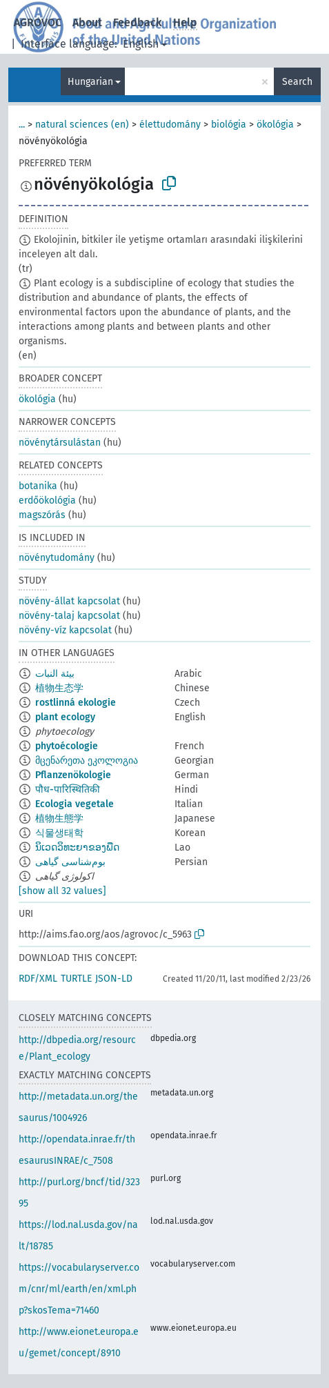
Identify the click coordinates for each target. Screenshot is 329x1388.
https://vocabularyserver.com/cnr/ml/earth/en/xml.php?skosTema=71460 (79, 1289)
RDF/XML (38, 978)
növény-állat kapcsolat (69, 601)
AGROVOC (37, 22)
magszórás (42, 515)
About (87, 22)
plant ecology (65, 717)
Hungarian (90, 82)
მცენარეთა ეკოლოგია (86, 760)
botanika (38, 486)
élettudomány (170, 124)
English (141, 43)
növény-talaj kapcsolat (69, 616)
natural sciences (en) (82, 124)
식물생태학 (59, 833)
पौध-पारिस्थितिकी (67, 789)
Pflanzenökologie (73, 775)
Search (297, 82)
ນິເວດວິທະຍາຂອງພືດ (77, 847)
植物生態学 (59, 818)
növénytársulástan (60, 442)
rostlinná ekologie (75, 702)
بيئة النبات (54, 674)
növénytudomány (56, 558)
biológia (228, 124)
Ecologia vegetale (74, 804)
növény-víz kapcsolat (65, 630)
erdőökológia (47, 500)
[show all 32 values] (62, 891)
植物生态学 (59, 688)
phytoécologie (66, 746)
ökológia (275, 124)
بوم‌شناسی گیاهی (70, 862)
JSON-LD (113, 978)
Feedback (137, 22)
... (22, 124)
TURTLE (76, 978)
